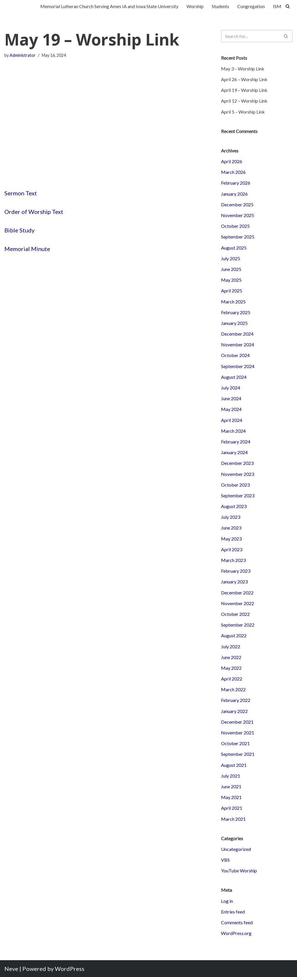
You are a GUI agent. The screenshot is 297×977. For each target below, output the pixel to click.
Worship (195, 6)
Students (220, 6)
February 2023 (235, 571)
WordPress (69, 968)
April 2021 (231, 808)
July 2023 (230, 517)
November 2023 (237, 474)
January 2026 (234, 194)
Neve (11, 968)
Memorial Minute (27, 248)
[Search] (287, 6)
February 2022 (235, 700)
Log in (227, 901)
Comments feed (237, 922)
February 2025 (235, 312)
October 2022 (235, 614)
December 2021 (237, 722)
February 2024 (235, 441)
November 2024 (237, 344)
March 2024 (233, 431)
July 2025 (230, 258)
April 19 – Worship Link (244, 90)
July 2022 (230, 646)
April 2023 (231, 549)
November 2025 (237, 215)
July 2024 (230, 387)
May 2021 (231, 797)
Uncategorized (236, 849)
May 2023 (231, 538)
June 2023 (231, 527)
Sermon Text (20, 193)
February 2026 (235, 182)
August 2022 (234, 635)
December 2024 (237, 333)
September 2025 (237, 236)
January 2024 (234, 452)
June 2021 (231, 786)
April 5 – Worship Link (243, 111)
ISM (277, 6)
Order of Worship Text (33, 211)
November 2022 (237, 603)
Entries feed (233, 911)
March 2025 (233, 301)
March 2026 (233, 172)
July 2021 (230, 775)
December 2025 (237, 204)
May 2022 (231, 668)
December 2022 (237, 592)
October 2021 (235, 743)
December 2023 (237, 463)
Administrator (23, 55)
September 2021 (237, 754)
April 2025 (231, 290)
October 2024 (235, 355)
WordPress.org (236, 933)
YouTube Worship (239, 870)
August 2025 (234, 247)
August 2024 (234, 377)
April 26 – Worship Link (244, 79)
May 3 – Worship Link (242, 68)
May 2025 (231, 280)
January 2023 (234, 581)
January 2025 (234, 323)
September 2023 (237, 495)
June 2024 (231, 398)
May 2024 (231, 409)
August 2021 (234, 765)
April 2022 (231, 678)
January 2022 (234, 711)
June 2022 (231, 657)
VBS (225, 860)
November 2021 (237, 732)
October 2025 (235, 226)
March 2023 (233, 560)
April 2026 (231, 161)
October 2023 (235, 484)
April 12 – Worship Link (244, 100)
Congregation (251, 6)
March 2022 (233, 689)
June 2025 (231, 269)
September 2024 (237, 366)
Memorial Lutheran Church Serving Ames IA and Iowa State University (109, 6)
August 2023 (234, 506)
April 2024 (231, 420)
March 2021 (233, 819)
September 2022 (237, 624)
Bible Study (19, 230)
